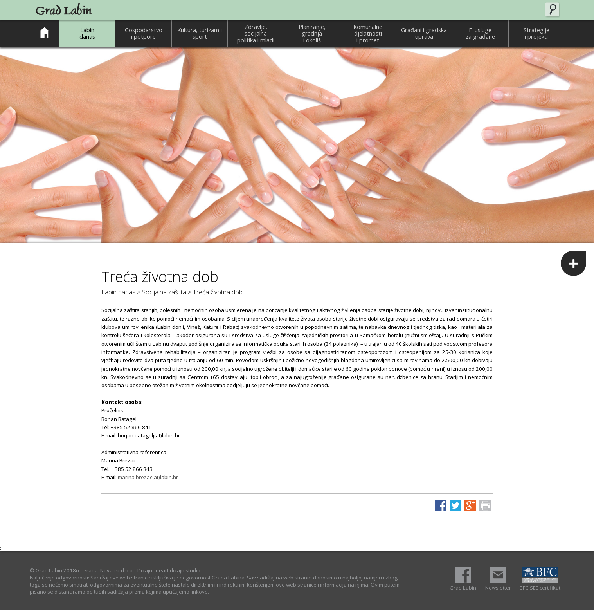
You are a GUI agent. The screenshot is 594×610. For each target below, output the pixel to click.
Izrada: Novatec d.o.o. (108, 570)
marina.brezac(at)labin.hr (148, 477)
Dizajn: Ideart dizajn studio (168, 570)
